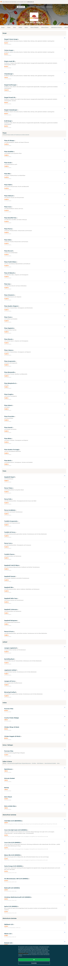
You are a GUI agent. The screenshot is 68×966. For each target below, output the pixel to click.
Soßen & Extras (44, 27)
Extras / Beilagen (35, 27)
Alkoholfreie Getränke (56, 27)
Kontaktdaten (40, 7)
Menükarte (20, 7)
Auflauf (20, 27)
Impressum (49, 7)
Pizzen (8, 27)
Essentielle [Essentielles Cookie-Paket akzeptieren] (34, 963)
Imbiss (26, 27)
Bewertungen (31, 7)
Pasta (14, 27)
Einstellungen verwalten (23, 953)
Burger (3, 27)
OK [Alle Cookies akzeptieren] (34, 959)
